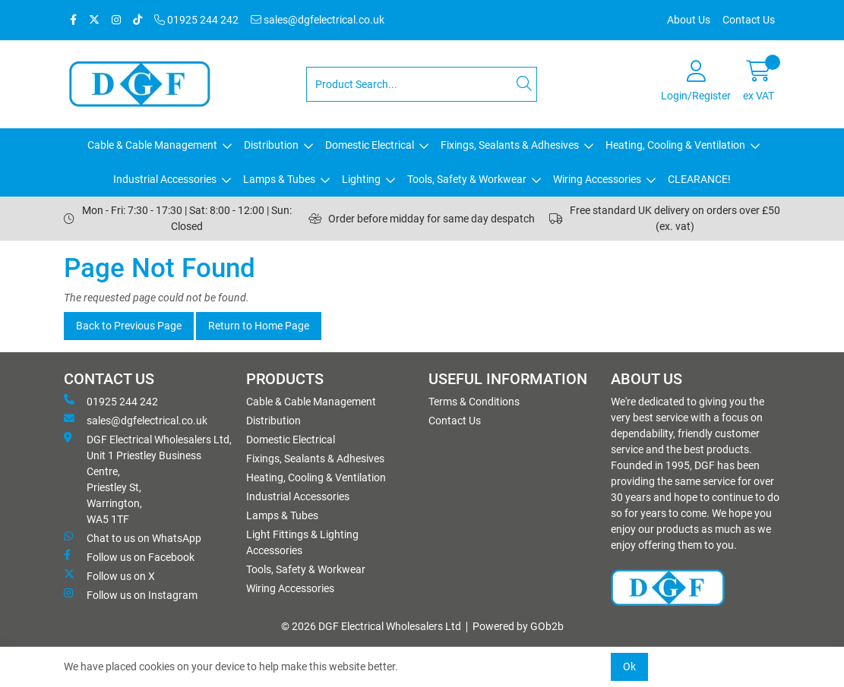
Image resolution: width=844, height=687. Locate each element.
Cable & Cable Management (152, 145)
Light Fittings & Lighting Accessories (302, 542)
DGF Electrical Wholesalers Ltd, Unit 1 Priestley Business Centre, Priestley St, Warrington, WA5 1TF (148, 478)
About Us (688, 20)
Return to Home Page (258, 326)
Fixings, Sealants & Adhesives (510, 145)
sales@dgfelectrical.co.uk (317, 20)
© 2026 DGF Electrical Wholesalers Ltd (371, 626)
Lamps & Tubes (279, 179)
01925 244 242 (196, 20)
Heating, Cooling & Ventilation (675, 145)
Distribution (271, 145)
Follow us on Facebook (129, 556)
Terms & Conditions (474, 401)
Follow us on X (109, 575)
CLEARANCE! (699, 179)
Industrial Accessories (165, 179)
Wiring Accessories (597, 179)
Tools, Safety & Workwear (466, 179)
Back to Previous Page (129, 326)
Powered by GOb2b (518, 626)
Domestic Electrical (369, 145)
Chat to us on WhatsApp (132, 537)
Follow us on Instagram (131, 594)
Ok (629, 666)
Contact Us (748, 20)
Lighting (361, 179)
